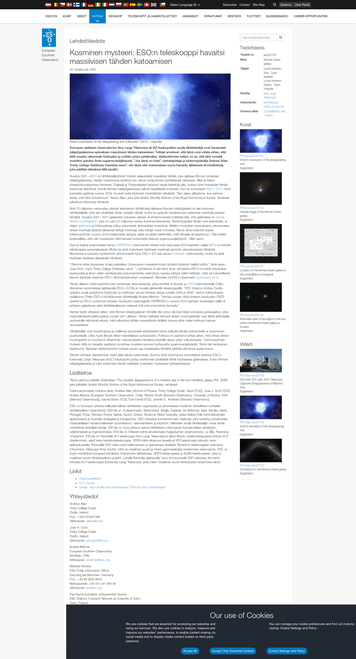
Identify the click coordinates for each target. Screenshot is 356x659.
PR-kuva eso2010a (251, 156)
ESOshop (115, 16)
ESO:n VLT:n (214, 189)
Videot (81, 16)
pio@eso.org (94, 588)
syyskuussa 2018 (207, 277)
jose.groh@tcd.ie (96, 540)
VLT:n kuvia (86, 483)
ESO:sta (51, 16)
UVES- (191, 284)
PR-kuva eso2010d (251, 315)
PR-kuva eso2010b (251, 208)
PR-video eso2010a (252, 375)
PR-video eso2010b (252, 422)
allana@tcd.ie (94, 521)
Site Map (259, 5)
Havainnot (190, 16)
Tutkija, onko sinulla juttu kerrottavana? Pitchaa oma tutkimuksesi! (122, 487)
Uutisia (97, 18)
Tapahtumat (213, 16)
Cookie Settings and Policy (287, 651)
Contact (244, 5)
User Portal (302, 5)
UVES (267, 106)
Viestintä (234, 16)
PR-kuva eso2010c (251, 266)
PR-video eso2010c (252, 465)
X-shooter (278, 106)
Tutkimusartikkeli (89, 478)
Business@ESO (277, 16)
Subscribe (230, 5)
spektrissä (84, 226)
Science (285, 5)
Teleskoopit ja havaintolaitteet (152, 16)
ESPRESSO (124, 245)
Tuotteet (254, 16)
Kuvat (67, 16)
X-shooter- (179, 253)
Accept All (190, 651)
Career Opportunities (311, 16)
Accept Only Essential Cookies (233, 651)
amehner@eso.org (98, 560)
